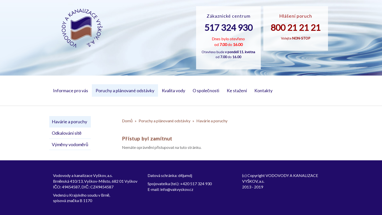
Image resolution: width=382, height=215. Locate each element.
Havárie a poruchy (69, 121)
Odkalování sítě (67, 133)
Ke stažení (237, 90)
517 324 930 (228, 27)
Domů (127, 120)
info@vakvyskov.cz (176, 189)
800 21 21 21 (296, 27)
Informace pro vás (70, 90)
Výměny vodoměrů (70, 144)
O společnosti (206, 90)
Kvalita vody (173, 90)
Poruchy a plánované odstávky (125, 90)
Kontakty (263, 90)
